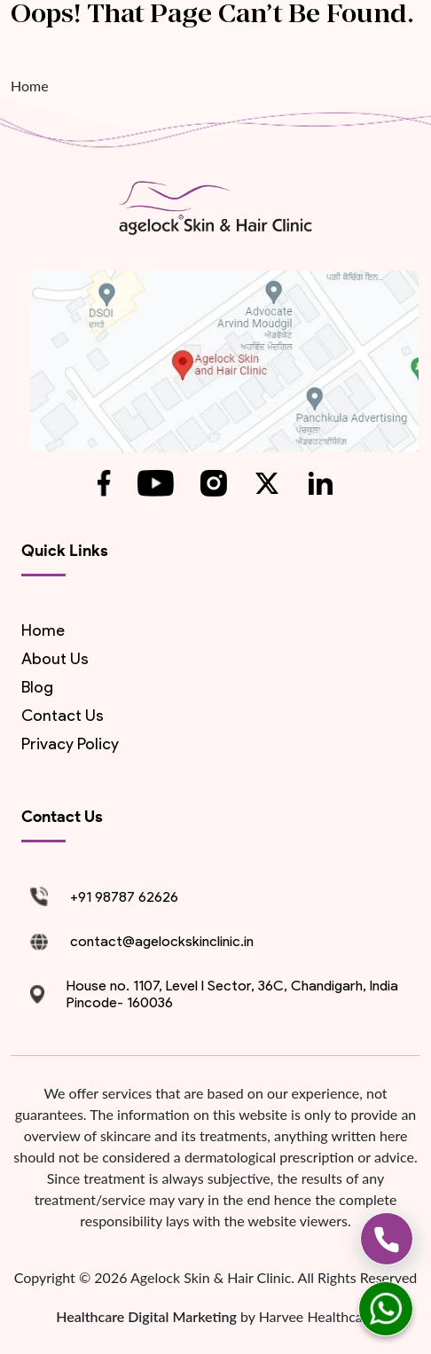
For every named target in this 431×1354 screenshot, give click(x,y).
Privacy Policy (70, 744)
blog (37, 687)
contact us (62, 715)
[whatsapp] (385, 1308)
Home (30, 85)
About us (55, 659)
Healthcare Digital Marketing (148, 1316)
